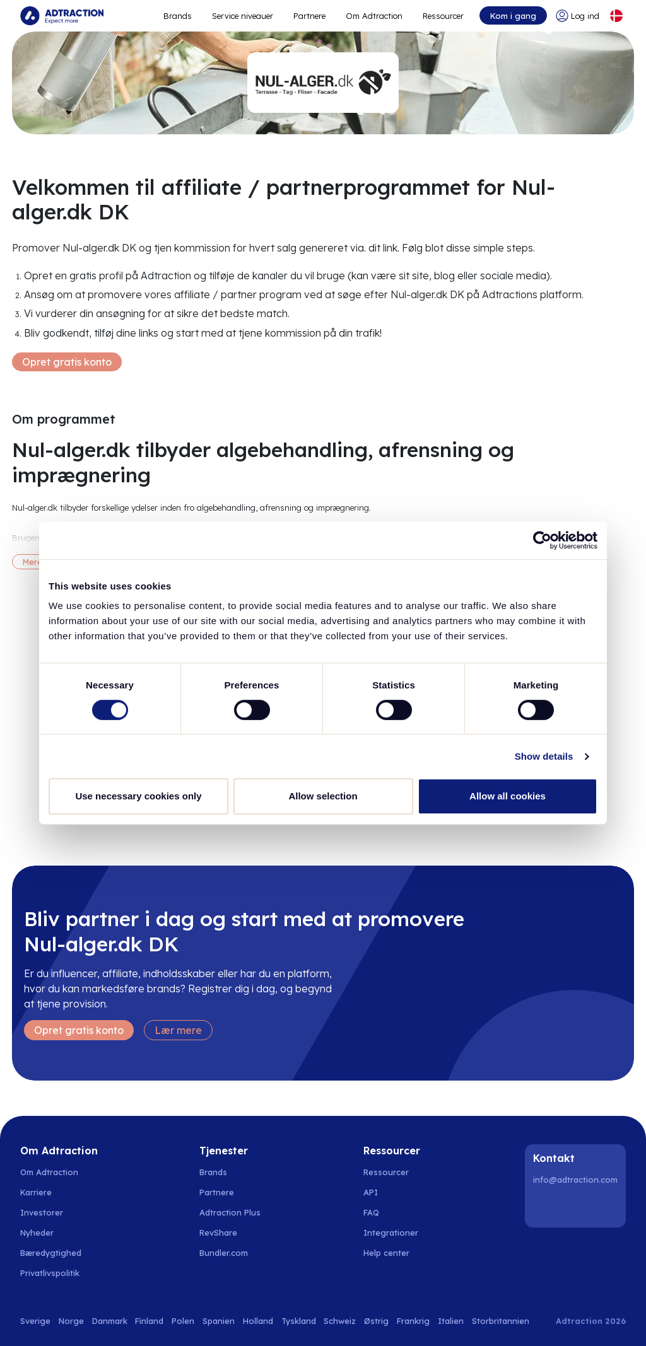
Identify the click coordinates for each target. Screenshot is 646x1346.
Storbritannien (500, 1321)
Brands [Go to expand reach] (177, 16)
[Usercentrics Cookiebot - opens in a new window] (542, 540)
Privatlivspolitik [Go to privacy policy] (49, 1273)
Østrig (376, 1321)
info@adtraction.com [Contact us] (575, 1180)
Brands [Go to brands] (213, 1172)
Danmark (109, 1321)
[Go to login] (577, 15)
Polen (183, 1321)
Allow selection (322, 796)
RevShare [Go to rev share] (218, 1232)
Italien (451, 1321)
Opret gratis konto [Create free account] (67, 362)
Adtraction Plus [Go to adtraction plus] (230, 1212)
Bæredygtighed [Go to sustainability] (50, 1253)
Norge (71, 1321)
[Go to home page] (61, 15)
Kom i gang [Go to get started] (513, 16)
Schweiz (340, 1321)
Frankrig (413, 1321)
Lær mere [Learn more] (178, 1030)
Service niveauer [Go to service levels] (242, 16)
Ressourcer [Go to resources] (443, 16)
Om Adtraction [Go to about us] (49, 1172)
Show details (544, 756)
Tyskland (298, 1321)
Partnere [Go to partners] (216, 1192)
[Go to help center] (393, 1253)
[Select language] (616, 15)
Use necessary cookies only (138, 796)
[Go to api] (393, 1192)
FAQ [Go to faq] (371, 1212)
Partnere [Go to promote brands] (309, 16)
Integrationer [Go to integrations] (390, 1232)
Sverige (35, 1321)
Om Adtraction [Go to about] (374, 16)
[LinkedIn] (545, 1207)
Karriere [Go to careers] (36, 1192)
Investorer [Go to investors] (41, 1212)
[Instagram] (577, 1207)
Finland (149, 1321)
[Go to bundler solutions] (230, 1253)
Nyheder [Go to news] (37, 1232)
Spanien (219, 1321)
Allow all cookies (507, 796)
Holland (258, 1321)
